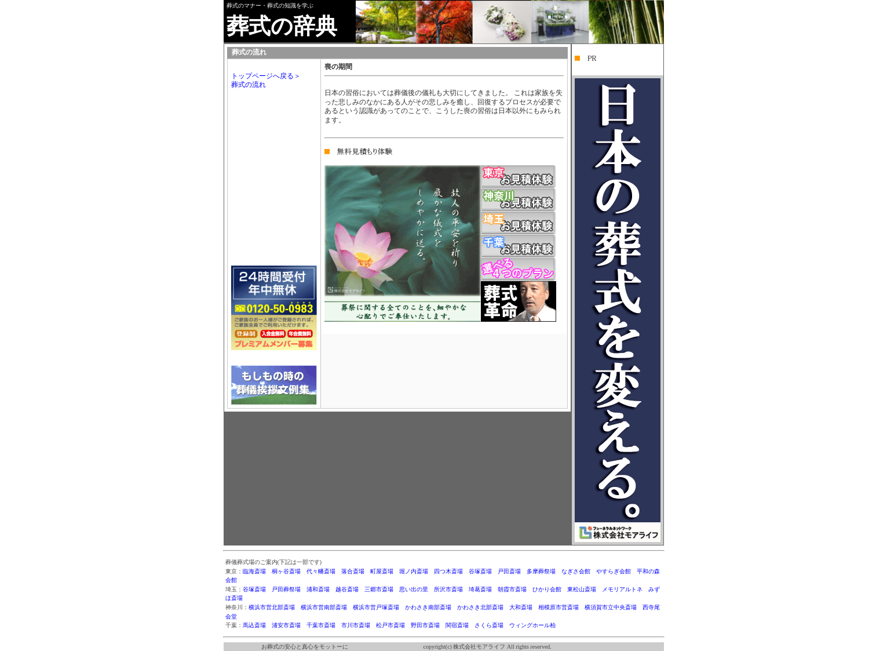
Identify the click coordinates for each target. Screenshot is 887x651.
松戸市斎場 (390, 625)
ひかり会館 (546, 589)
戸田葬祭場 (286, 589)
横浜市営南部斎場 (324, 607)
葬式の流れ (248, 85)
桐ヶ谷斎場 (286, 571)
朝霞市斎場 (512, 589)
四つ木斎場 (448, 571)
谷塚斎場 (480, 571)
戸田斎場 (509, 571)
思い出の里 (413, 589)
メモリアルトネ (622, 589)
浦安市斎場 (286, 625)
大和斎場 (520, 607)
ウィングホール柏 (532, 625)
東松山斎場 (581, 589)
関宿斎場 (457, 625)
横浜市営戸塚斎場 (376, 607)
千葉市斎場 (320, 625)
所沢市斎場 (448, 589)
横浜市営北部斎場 (272, 607)
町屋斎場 (381, 571)
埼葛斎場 (480, 589)
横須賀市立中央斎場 (611, 607)
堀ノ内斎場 (413, 571)
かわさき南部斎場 (428, 607)
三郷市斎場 (378, 589)
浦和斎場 (318, 589)
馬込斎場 (254, 625)
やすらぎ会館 (613, 571)
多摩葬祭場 (541, 571)
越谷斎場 (347, 589)
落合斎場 (352, 571)
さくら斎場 (488, 625)
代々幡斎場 (320, 571)
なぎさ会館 (575, 571)
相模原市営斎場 (558, 607)
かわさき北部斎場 (480, 607)
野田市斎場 (425, 625)
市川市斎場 (355, 625)
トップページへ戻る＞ (266, 76)
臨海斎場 (254, 571)
